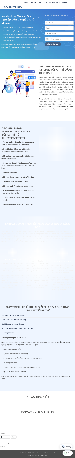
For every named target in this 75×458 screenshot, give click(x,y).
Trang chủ (28, 2)
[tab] (37, 315)
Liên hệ (64, 2)
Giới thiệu (38, 2)
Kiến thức (56, 2)
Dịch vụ (47, 2)
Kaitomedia (13, 6)
